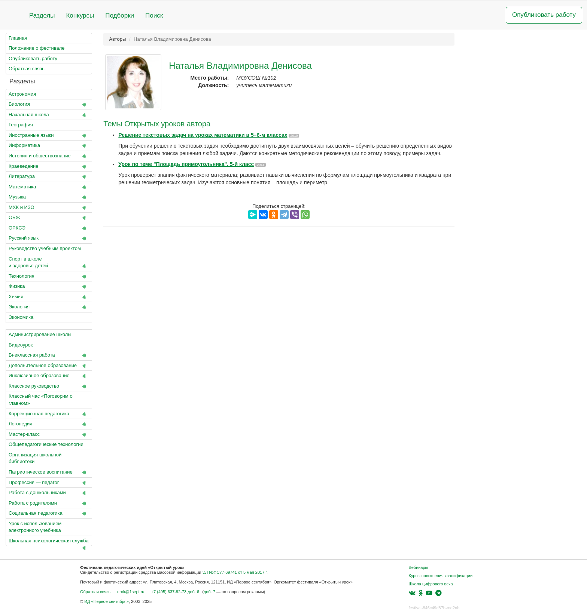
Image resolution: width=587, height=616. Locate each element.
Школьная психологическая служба (49, 542)
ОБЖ (49, 218)
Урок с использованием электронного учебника (35, 527)
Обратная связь (27, 68)
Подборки (119, 15)
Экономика (21, 317)
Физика (49, 286)
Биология (49, 104)
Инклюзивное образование (49, 376)
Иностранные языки (49, 135)
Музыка (49, 197)
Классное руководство (49, 386)
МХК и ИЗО (49, 208)
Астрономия (22, 94)
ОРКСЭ (49, 228)
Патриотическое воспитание (49, 472)
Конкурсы (80, 15)
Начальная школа (49, 115)
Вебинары (418, 567)
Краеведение (49, 166)
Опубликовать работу (544, 14)
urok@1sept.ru (130, 591)
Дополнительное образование (49, 366)
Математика (49, 187)
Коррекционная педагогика (49, 414)
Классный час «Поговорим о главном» (41, 399)
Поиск (154, 15)
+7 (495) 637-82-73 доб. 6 (175, 591)
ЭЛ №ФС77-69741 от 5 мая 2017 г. (235, 572)
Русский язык (49, 238)
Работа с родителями (49, 503)
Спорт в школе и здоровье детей (49, 263)
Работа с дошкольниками (49, 493)
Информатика (49, 146)
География (21, 124)
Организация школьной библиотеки (35, 458)
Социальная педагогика (49, 513)
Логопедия (49, 424)
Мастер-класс (49, 434)
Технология (49, 276)
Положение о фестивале (37, 48)
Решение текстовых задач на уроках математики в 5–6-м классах (202, 135)
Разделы (42, 15)
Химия (49, 297)
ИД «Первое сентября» (106, 601)
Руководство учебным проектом (49, 250)
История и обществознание (49, 156)
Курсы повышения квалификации (441, 575)
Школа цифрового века (431, 584)
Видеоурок (21, 345)
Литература (49, 177)
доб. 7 (209, 591)
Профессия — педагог (49, 483)
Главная (18, 38)
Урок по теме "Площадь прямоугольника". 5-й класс (186, 164)
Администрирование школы (40, 334)
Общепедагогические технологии (49, 445)
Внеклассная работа (49, 355)
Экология (49, 307)
